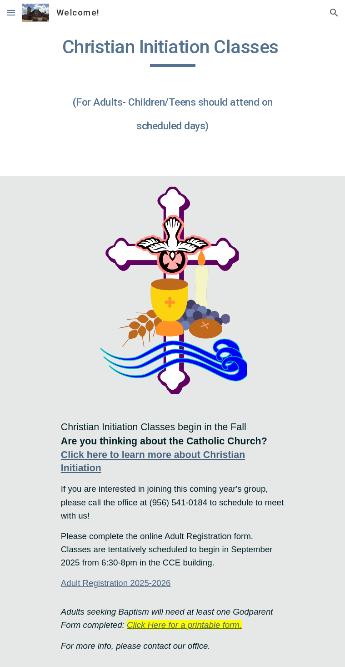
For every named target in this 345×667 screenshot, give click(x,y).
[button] (11, 12)
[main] (172, 89)
